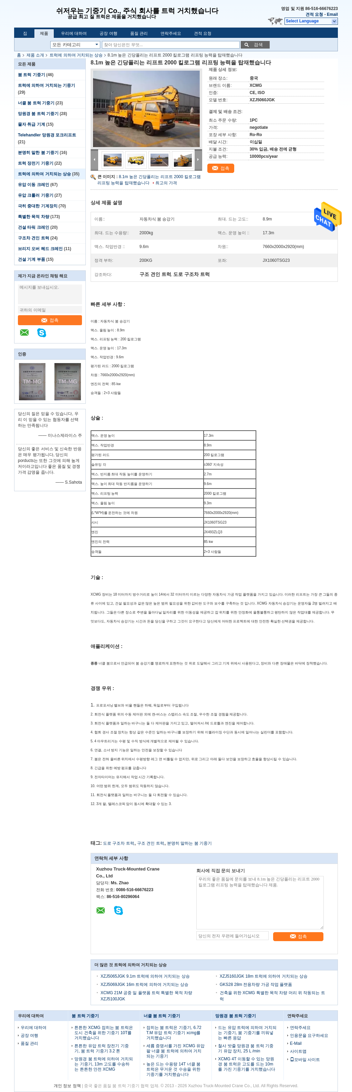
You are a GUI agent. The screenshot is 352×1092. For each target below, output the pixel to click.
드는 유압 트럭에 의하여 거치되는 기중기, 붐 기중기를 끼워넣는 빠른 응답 (247, 1032)
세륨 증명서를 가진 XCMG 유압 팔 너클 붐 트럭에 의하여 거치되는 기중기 (175, 1051)
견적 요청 (314, 14)
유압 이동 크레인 (33, 184)
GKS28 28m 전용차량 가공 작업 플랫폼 (256, 984)
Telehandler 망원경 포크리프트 (47, 135)
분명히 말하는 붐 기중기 (189, 843)
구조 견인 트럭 (150, 843)
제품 (44, 33)
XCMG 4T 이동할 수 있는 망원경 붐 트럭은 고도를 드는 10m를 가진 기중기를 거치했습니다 (246, 1064)
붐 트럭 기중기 (31, 74)
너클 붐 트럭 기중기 (36, 103)
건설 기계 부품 (31, 259)
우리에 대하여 (74, 33)
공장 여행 (108, 33)
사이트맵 (298, 1051)
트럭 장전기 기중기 (35, 163)
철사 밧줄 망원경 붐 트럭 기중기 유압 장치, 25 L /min (245, 1048)
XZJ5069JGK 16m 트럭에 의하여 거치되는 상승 (144, 984)
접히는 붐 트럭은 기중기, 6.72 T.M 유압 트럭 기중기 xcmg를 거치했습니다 (173, 1032)
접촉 (50, 320)
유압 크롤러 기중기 (35, 195)
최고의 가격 (166, 183)
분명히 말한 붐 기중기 (38, 152)
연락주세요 (171, 33)
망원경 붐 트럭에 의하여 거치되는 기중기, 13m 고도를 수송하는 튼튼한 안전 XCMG (103, 1064)
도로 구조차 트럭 (118, 843)
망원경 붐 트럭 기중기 (38, 113)
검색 (258, 44)
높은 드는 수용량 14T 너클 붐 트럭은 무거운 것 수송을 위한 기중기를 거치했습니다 (173, 1069)
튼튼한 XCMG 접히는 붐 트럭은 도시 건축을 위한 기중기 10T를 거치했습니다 (103, 1032)
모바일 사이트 (305, 1059)
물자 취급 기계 (31, 124)
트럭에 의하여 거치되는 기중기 (46, 85)
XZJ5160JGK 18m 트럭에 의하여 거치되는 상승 (264, 976)
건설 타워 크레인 (33, 227)
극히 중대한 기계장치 (38, 206)
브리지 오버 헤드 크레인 (40, 248)
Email (332, 14)
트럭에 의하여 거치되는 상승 (76, 55)
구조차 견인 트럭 (33, 238)
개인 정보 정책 (67, 1085)
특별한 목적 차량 (33, 216)
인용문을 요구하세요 (309, 1035)
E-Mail (296, 1043)
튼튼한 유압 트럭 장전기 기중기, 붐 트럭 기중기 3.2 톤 (101, 1048)
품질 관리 (139, 33)
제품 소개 (35, 55)
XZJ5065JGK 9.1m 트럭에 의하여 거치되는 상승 (145, 976)
